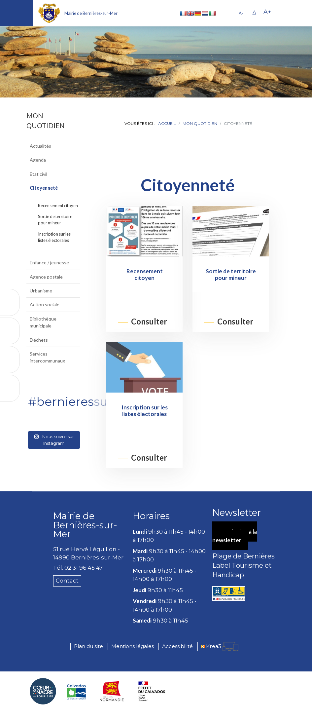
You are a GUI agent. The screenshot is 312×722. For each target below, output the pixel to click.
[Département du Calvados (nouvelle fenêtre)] (76, 691)
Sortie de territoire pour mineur (55, 219)
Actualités (40, 146)
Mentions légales (132, 646)
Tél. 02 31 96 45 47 (78, 567)
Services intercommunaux (47, 357)
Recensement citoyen (58, 205)
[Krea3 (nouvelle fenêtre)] (219, 646)
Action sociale (44, 304)
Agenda (38, 160)
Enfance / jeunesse (49, 262)
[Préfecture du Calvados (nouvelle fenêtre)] (151, 691)
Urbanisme (41, 290)
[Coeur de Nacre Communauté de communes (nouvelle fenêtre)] (43, 691)
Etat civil (38, 174)
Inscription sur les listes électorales (54, 237)
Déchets (39, 340)
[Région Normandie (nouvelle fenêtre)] (112, 691)
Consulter (149, 322)
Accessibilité (177, 646)
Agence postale (46, 277)
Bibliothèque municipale (43, 322)
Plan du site (88, 646)
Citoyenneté (44, 188)
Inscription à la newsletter (234, 536)
